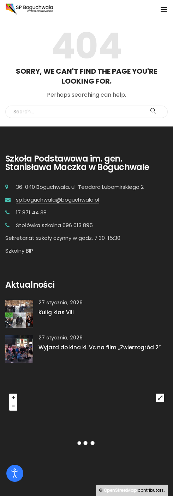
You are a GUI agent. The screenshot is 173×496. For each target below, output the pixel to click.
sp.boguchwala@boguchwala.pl (57, 199)
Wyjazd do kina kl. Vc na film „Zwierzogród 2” (99, 347)
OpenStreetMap (120, 490)
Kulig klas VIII (56, 312)
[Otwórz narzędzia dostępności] (14, 473)
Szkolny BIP (19, 250)
